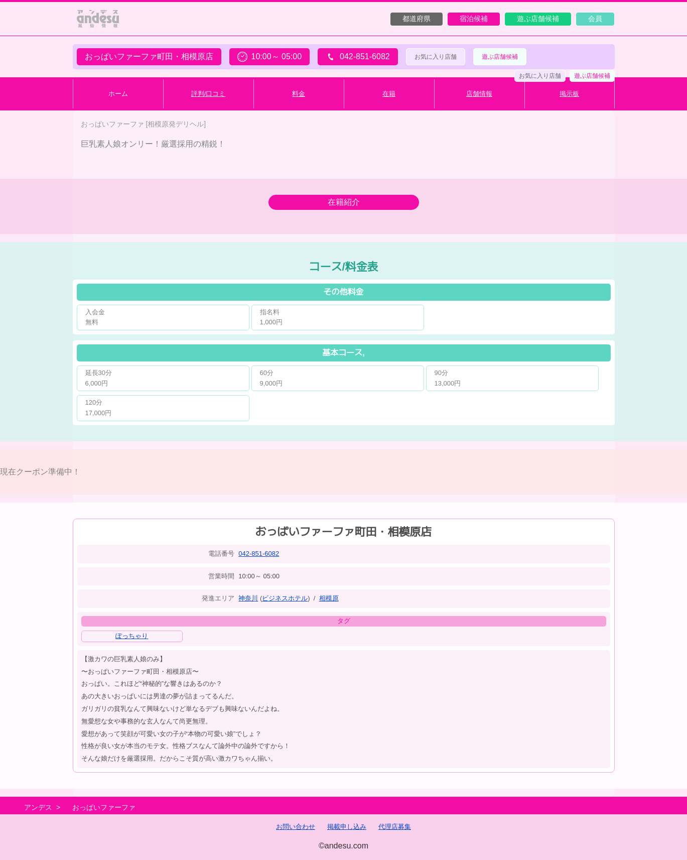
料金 (298, 93)
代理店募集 (394, 826)
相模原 (329, 598)
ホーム (118, 93)
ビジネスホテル (285, 598)
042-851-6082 (258, 553)
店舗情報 (479, 93)
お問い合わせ (295, 826)
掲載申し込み (346, 826)
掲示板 (569, 93)
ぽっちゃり (131, 636)
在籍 (388, 93)
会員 (595, 19)
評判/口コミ (208, 93)
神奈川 (248, 598)
